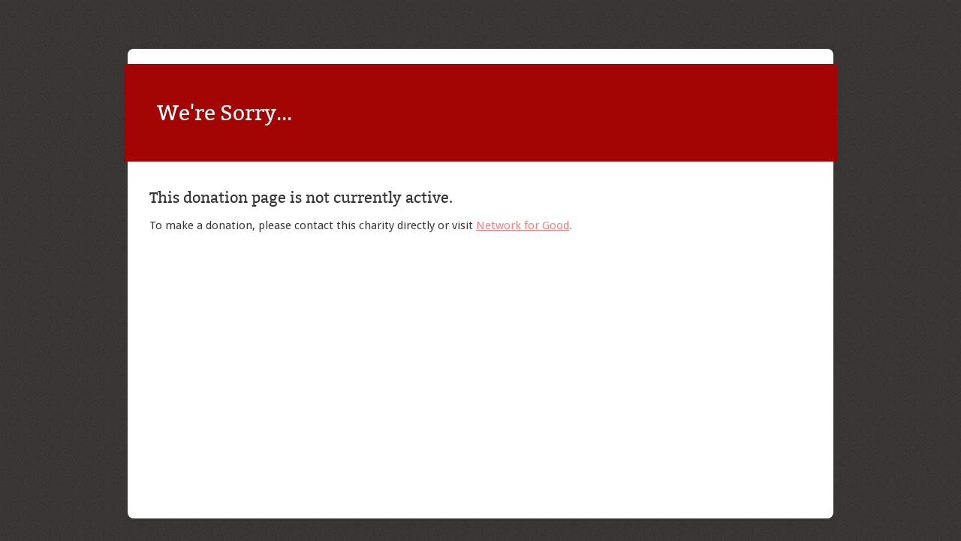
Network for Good (522, 225)
